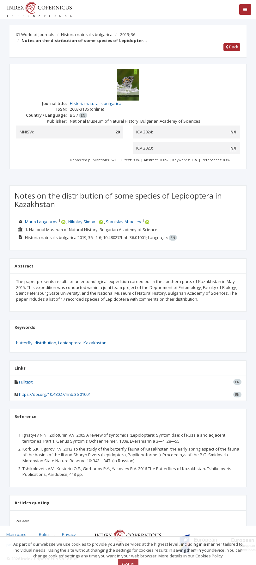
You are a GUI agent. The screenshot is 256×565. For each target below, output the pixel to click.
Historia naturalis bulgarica (87, 34)
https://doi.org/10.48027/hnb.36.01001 (55, 394)
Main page (16, 534)
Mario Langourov (41, 221)
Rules (44, 534)
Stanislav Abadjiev (123, 221)
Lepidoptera (70, 343)
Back (231, 47)
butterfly (24, 343)
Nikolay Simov (81, 221)
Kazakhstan (95, 343)
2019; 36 (127, 34)
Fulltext (26, 382)
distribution (45, 343)
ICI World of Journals (35, 34)
